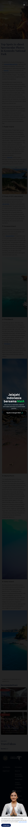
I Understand (6, 825)
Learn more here (23, 821)
